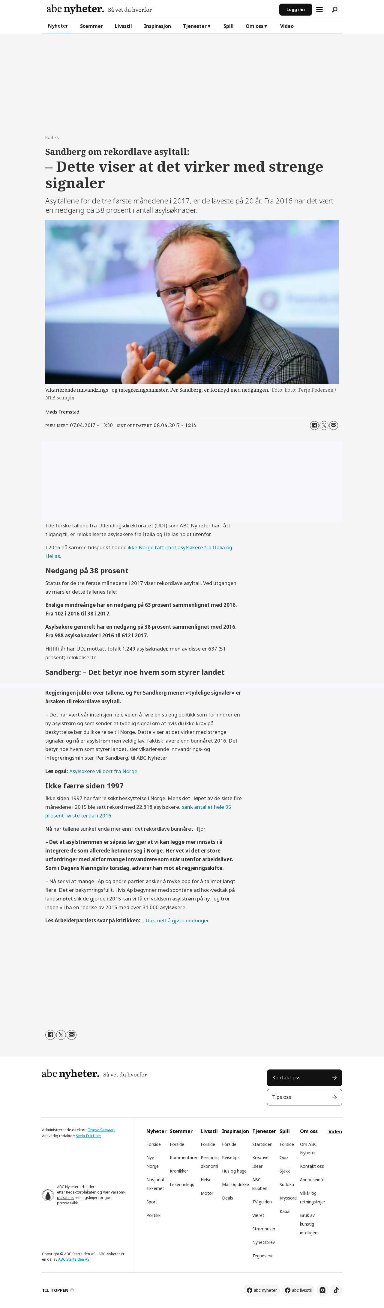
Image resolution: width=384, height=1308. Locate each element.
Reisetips (231, 1157)
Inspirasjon (157, 26)
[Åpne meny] (319, 9)
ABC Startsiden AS (73, 1259)
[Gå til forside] (99, 9)
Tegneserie (263, 1256)
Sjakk (285, 1171)
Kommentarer (183, 1157)
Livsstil (123, 26)
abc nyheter (265, 1290)
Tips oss (281, 1096)
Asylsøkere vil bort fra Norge (103, 771)
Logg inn (295, 9)
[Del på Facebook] (314, 425)
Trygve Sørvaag (101, 1129)
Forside (153, 1144)
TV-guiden (262, 1202)
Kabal (285, 1211)
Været (258, 1215)
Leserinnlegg (182, 1184)
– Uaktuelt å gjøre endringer (175, 920)
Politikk (153, 1215)
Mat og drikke (235, 1184)
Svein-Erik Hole (88, 1135)
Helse (206, 1179)
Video (287, 26)
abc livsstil (302, 1290)
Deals (227, 1198)
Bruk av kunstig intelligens (310, 1223)
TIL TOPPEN (55, 1290)
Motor (207, 1193)
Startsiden (262, 1144)
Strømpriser (263, 1229)
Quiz (284, 1157)
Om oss (254, 26)
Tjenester (195, 26)
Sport (151, 1202)
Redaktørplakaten (81, 1192)
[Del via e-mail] (333, 425)
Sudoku (287, 1184)
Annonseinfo (312, 1179)
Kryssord (288, 1198)
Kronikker (179, 1171)
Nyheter (58, 25)
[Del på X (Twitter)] (324, 425)
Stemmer (91, 26)
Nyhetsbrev (263, 1242)
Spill (229, 26)
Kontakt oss (286, 1077)
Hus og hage (234, 1171)
